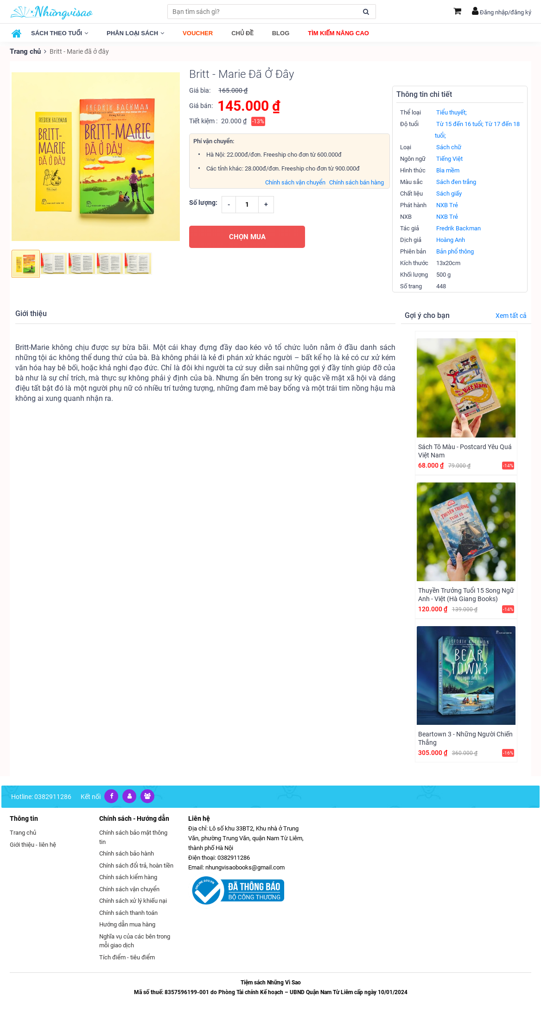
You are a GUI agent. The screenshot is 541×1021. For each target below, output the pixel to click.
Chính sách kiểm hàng (128, 876)
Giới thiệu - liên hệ (33, 843)
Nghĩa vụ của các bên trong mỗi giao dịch (134, 940)
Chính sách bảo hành (126, 853)
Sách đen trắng (456, 181)
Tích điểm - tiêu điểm (127, 956)
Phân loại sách (135, 33)
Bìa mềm (447, 169)
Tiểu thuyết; (451, 111)
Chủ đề (242, 33)
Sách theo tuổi (59, 33)
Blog (281, 33)
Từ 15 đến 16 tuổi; (460, 123)
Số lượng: (203, 201)
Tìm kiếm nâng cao (338, 33)
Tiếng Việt (449, 158)
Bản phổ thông (455, 250)
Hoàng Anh (450, 239)
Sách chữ (448, 146)
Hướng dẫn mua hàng (127, 923)
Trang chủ (24, 51)
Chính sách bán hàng (356, 181)
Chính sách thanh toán (128, 911)
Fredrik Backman (458, 227)
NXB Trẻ (447, 204)
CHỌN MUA (247, 236)
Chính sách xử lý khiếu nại (133, 900)
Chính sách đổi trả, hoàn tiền (136, 864)
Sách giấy (449, 193)
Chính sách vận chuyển (295, 181)
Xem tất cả (511, 315)
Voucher (198, 33)
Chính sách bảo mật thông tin (133, 837)
